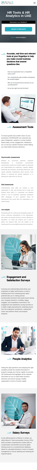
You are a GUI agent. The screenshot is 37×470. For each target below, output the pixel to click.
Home (13, 37)
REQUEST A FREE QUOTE (18, 29)
